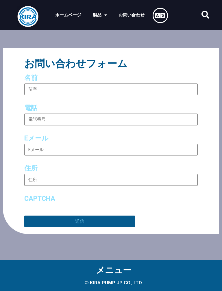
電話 (31, 108)
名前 (31, 78)
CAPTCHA (39, 198)
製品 (100, 15)
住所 (31, 168)
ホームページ (68, 15)
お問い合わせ (132, 15)
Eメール (36, 138)
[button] (205, 14)
